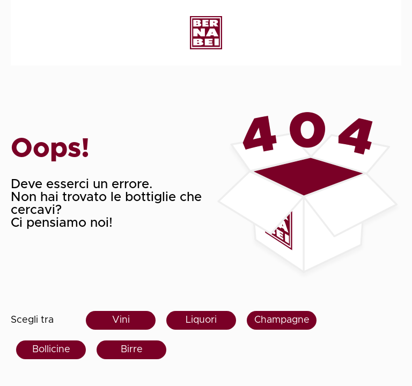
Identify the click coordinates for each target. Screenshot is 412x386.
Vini (121, 320)
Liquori (201, 320)
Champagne (282, 320)
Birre (132, 349)
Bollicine (51, 349)
